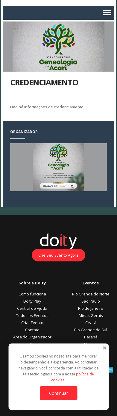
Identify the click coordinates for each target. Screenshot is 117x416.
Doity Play (32, 301)
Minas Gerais (91, 315)
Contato (32, 329)
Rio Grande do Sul (90, 329)
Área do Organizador (32, 337)
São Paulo (90, 301)
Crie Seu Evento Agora (58, 255)
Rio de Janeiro (90, 308)
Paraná (91, 337)
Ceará (90, 322)
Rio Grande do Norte (91, 294)
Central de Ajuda (32, 308)
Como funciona (32, 294)
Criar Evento (32, 322)
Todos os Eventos (32, 315)
